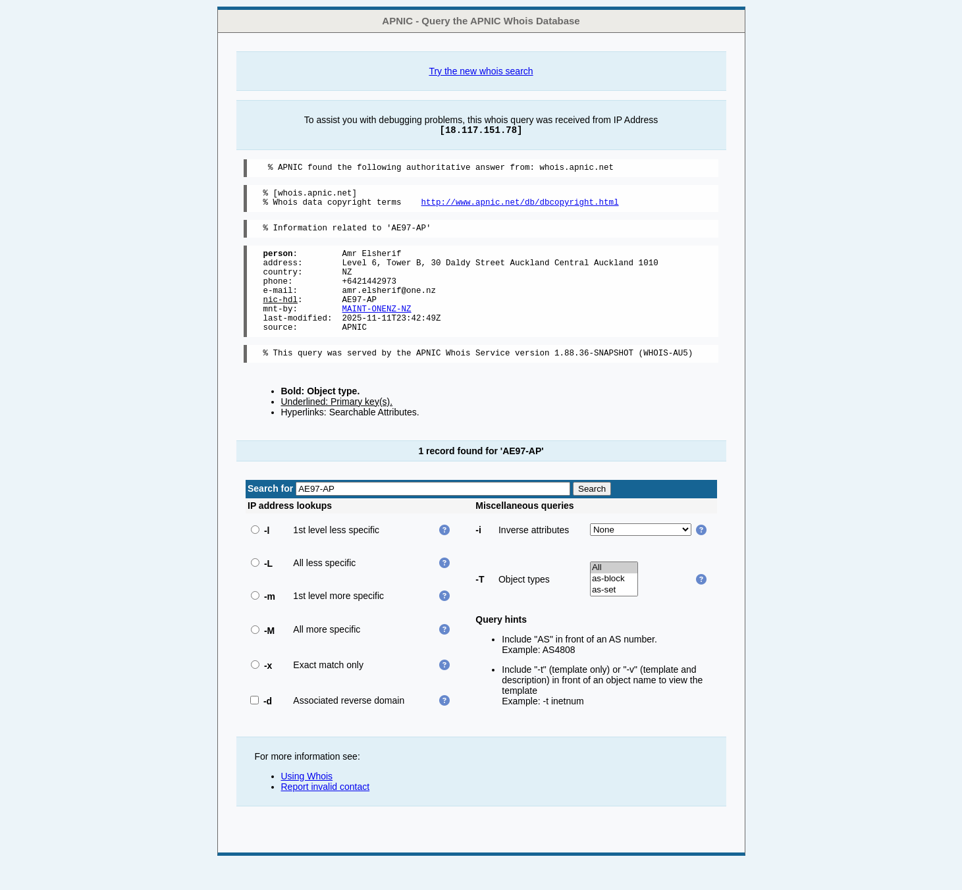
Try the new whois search (481, 71)
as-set (614, 617)
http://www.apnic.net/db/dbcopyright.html (520, 207)
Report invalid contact (325, 814)
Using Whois (307, 803)
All (614, 595)
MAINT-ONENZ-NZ (377, 330)
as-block (614, 606)
